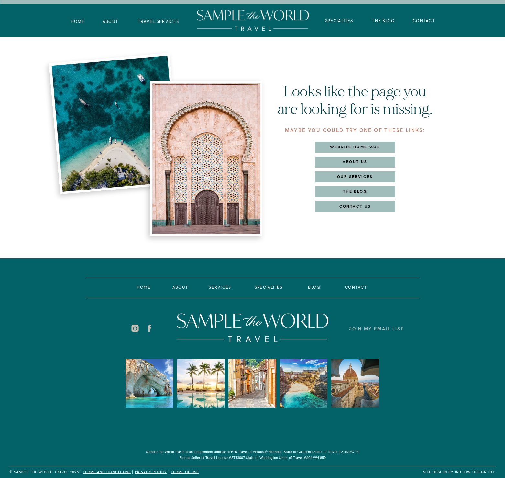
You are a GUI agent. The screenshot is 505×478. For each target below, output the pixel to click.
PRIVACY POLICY (151, 472)
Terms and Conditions (107, 472)
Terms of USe (185, 472)
